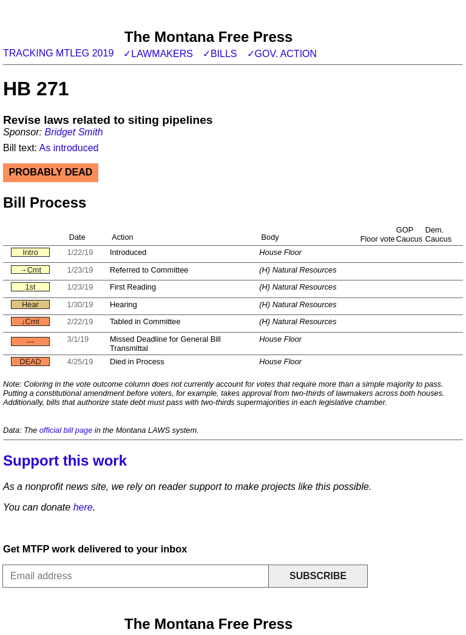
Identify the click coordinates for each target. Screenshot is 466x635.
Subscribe (317, 576)
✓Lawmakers (158, 54)
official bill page (66, 430)
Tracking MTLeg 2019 (58, 53)
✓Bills (220, 54)
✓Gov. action (282, 54)
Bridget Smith (73, 132)
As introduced (69, 148)
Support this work (65, 460)
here (83, 507)
